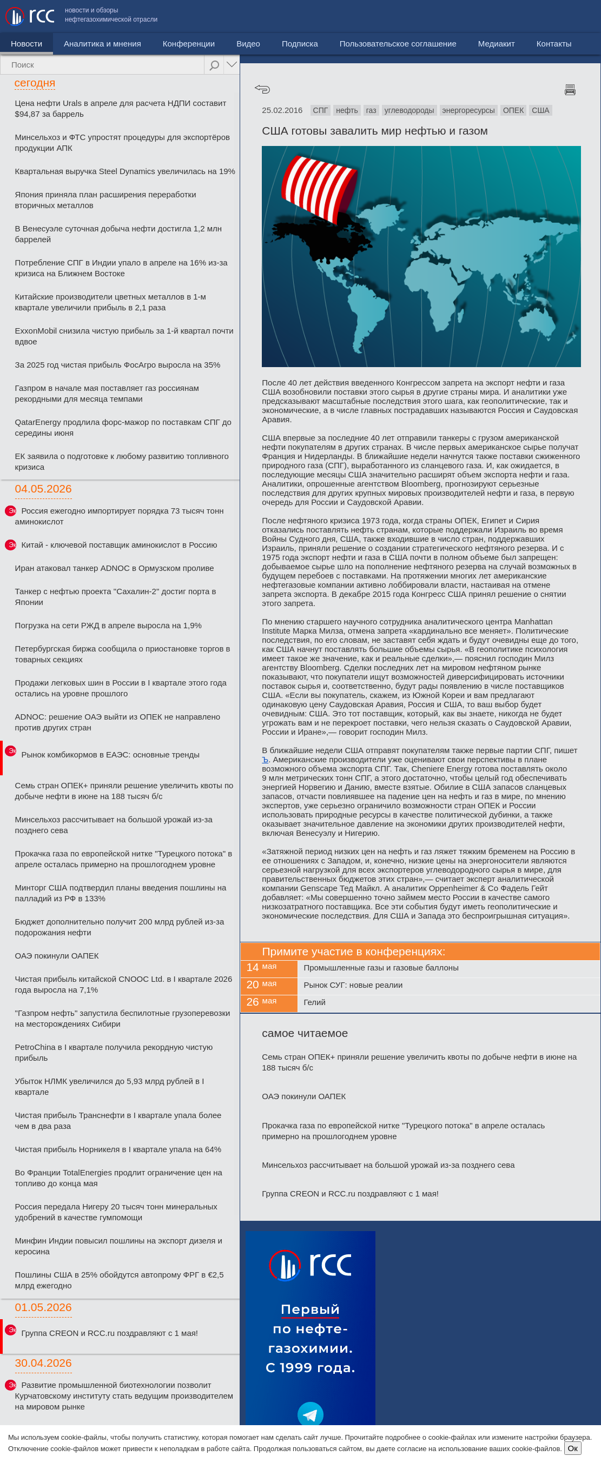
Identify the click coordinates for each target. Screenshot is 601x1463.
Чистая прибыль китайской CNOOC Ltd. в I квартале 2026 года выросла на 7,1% (124, 984)
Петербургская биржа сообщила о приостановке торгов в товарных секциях (122, 654)
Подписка (300, 43)
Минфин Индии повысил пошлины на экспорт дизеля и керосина (118, 1246)
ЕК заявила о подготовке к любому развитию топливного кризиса (122, 461)
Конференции (189, 43)
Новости (26, 43)
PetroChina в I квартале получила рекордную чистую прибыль (114, 1052)
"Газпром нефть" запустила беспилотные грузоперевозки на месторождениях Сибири (122, 1018)
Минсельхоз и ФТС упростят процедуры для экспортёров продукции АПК (122, 142)
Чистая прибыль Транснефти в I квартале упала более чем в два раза (118, 1120)
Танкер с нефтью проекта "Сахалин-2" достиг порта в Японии (115, 597)
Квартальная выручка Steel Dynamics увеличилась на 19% (125, 171)
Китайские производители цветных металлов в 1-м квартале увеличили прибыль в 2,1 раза (110, 302)
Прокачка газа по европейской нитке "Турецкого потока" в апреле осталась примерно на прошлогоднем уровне (124, 859)
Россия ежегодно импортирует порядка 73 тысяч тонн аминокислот (119, 516)
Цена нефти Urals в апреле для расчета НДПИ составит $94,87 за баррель (121, 108)
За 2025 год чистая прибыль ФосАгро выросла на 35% (118, 364)
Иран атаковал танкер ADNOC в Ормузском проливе (114, 568)
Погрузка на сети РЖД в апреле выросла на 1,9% (108, 625)
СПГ (320, 110)
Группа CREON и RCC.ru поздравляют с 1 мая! (109, 1333)
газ (371, 110)
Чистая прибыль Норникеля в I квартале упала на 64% (118, 1149)
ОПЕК (513, 110)
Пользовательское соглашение (416, 16)
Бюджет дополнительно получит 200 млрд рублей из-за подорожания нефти (119, 927)
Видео (248, 43)
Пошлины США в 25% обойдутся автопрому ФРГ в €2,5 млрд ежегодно (119, 1280)
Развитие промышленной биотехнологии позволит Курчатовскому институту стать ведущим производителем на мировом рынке (124, 1395)
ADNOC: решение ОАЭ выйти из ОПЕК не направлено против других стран (118, 722)
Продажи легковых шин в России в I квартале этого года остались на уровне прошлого (121, 688)
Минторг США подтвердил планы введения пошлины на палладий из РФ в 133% (121, 893)
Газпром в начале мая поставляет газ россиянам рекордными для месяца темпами (107, 393)
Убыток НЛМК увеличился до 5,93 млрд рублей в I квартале (109, 1086)
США (540, 110)
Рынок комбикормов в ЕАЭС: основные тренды (110, 754)
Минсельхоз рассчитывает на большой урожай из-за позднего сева (114, 825)
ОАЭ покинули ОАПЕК (57, 955)
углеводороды (409, 110)
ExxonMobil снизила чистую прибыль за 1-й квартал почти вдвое (124, 336)
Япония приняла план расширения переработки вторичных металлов (105, 200)
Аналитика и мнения (102, 43)
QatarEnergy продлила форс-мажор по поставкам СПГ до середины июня (123, 427)
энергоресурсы (469, 110)
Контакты (572, 16)
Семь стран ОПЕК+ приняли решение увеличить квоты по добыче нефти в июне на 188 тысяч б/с (124, 791)
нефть (347, 110)
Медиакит (515, 16)
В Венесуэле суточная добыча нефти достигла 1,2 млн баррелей (118, 234)
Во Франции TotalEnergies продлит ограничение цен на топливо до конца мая (118, 1178)
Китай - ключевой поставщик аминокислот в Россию (119, 544)
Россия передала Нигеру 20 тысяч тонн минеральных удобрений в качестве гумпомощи (116, 1212)
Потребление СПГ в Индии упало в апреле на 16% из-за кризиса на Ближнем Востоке (121, 268)
